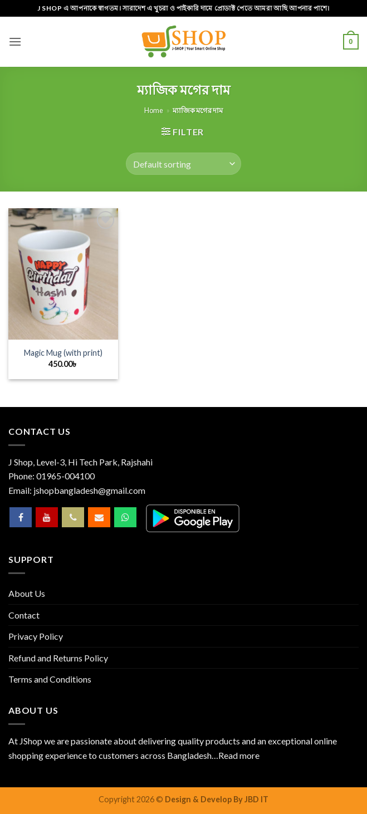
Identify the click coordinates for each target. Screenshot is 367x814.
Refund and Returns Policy (58, 658)
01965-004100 (65, 475)
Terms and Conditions (49, 679)
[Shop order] (183, 164)
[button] (15, 41)
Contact (24, 615)
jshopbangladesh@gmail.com (89, 490)
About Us (26, 593)
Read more (239, 755)
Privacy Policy (35, 636)
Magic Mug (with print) (63, 352)
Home (153, 110)
